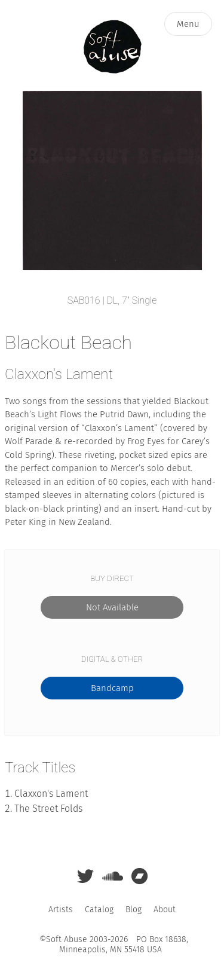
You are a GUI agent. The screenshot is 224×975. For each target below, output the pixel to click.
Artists (60, 909)
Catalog (99, 909)
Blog (133, 909)
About (165, 909)
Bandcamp (112, 688)
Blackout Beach (68, 342)
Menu (188, 24)
